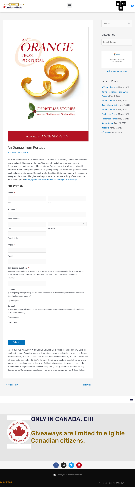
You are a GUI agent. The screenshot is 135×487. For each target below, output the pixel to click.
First (9, 203)
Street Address (13, 219)
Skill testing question (18, 268)
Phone (11, 245)
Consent (11, 289)
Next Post (87, 385)
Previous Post (10, 385)
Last (50, 203)
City (9, 228)
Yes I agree (14, 301)
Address (12, 209)
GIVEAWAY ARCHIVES (18, 152)
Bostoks (105, 128)
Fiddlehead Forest (109, 114)
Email (11, 256)
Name (11, 193)
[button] (69, 5)
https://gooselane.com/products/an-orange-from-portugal (51, 179)
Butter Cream (107, 123)
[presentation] (28, 330)
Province (51, 228)
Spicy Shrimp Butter (110, 105)
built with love (6, 482)
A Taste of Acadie (109, 87)
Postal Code (13, 238)
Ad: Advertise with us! (117, 71)
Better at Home (108, 100)
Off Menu (105, 132)
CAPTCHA (12, 322)
